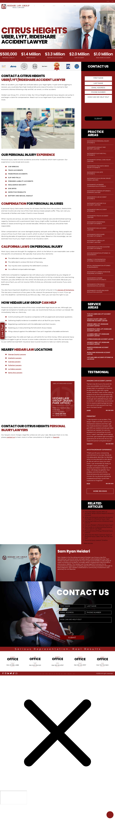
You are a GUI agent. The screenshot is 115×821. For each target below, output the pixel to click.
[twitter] (11, 685)
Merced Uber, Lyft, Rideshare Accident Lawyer (97, 325)
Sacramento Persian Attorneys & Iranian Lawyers (98, 191)
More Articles (88, 543)
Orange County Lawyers (17, 357)
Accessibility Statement (94, 687)
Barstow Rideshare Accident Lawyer (97, 348)
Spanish (56, 440)
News (93, 5)
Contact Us (109, 1)
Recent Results (77, 5)
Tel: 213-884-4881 (12, 671)
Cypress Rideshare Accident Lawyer (100, 339)
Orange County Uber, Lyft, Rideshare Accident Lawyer (97, 320)
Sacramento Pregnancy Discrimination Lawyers (96, 285)
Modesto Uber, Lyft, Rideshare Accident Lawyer (98, 343)
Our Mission (24, 687)
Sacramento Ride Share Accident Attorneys (95, 235)
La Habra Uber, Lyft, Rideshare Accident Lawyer (98, 335)
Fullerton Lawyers (15, 368)
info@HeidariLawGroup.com (12, 676)
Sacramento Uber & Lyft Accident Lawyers (96, 241)
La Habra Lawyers (15, 371)
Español (111, 5)
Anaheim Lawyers (15, 360)
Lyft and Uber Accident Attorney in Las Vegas (100, 358)
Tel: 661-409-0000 (80, 672)
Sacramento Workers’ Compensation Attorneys (96, 185)
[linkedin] (8, 685)
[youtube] (16, 685)
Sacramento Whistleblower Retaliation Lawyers (98, 291)
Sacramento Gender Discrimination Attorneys (96, 279)
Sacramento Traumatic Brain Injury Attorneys (98, 166)
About (5, 687)
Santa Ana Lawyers (15, 375)
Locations (43, 5)
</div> (13, 814)
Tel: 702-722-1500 (102, 671)
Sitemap (53, 687)
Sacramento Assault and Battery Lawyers (96, 148)
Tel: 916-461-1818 (57, 672)
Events (68, 687)
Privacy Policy (78, 687)
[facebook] (3, 685)
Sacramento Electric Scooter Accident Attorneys (98, 247)
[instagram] (5, 685)
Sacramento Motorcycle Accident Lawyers (96, 204)
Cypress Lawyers (14, 364)
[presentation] (98, 110)
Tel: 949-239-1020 (35, 672)
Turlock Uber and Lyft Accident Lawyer (99, 314)
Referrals (34, 687)
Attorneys (66, 5)
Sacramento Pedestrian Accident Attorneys (96, 222)
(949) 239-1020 (61, 416)
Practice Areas (55, 5)
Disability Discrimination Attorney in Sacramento (96, 260)
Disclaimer (7, 688)
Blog (87, 5)
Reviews (60, 687)
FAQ (46, 687)
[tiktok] (13, 685)
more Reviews (100, 491)
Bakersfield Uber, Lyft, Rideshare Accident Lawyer (99, 330)
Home (36, 5)
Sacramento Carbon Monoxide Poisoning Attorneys (98, 272)
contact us (10, 440)
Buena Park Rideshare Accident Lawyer (98, 353)
